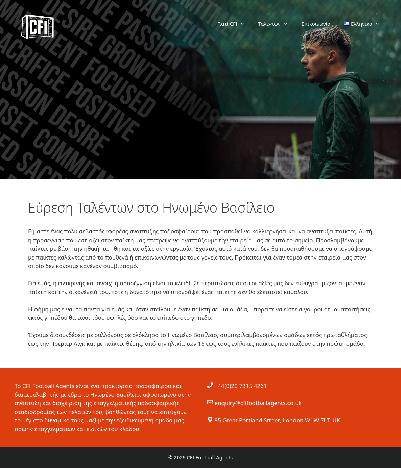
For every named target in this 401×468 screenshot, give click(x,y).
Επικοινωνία (316, 23)
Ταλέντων (276, 24)
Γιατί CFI (234, 24)
